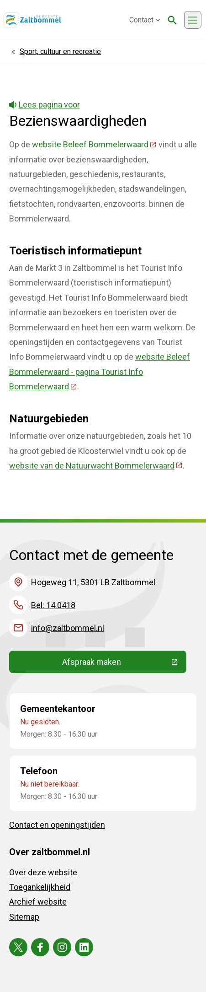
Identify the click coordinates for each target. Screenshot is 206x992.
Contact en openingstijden (57, 825)
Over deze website (43, 872)
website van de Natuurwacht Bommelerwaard (96, 465)
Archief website (38, 901)
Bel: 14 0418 (53, 605)
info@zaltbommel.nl (67, 628)
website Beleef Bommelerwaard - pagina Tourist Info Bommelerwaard (99, 371)
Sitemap (24, 917)
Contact (144, 20)
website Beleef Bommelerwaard (94, 144)
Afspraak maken (124, 664)
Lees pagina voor (44, 104)
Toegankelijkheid (39, 887)
